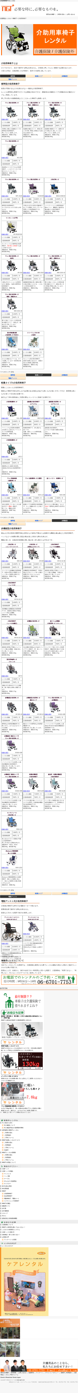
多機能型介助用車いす (12, 698)
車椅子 (15, 18)
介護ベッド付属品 (7, 1171)
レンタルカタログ (7, 1246)
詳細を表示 (4, 119)
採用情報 (13, 1372)
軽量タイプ (38, 76)
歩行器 (4, 1208)
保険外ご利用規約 (66, 1372)
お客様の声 (5, 1237)
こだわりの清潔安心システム (11, 1229)
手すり (4, 1216)
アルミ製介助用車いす (12, 103)
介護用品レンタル (5, 18)
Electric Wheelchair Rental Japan (10, 1377)
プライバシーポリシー (52, 1372)
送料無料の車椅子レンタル (10, 1130)
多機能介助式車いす (33, 621)
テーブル (7, 1178)
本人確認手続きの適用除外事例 (13, 1128)
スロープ (5, 1213)
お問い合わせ (71, 14)
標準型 (13, 76)
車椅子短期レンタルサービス (10, 1046)
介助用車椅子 (8, 1193)
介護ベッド (5, 1169)
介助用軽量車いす (11, 402)
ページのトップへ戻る (7, 372)
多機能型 (65, 76)
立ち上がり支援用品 (10, 1181)
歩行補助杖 (5, 1211)
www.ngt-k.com (21, 1380)
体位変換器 (5, 1188)
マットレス (7, 1174)
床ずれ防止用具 (7, 1186)
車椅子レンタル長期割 (9, 1152)
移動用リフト (6, 1206)
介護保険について (7, 1224)
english (6, 1150)
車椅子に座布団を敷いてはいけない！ (13, 1227)
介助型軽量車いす (11, 440)
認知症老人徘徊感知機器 (9, 1218)
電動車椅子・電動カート (11, 1198)
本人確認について (9, 1125)
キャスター (7, 1183)
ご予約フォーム (9, 1137)
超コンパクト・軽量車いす (55, 478)
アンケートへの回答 (10, 1239)
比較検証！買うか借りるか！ (11, 1234)
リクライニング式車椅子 (11, 1201)
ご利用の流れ (60, 14)
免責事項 (31, 1372)
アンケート (39, 1372)
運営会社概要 (50, 14)
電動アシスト (12, 79)
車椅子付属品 (6, 1203)
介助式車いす (55, 179)
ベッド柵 (7, 1176)
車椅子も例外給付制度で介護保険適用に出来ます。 (17, 1020)
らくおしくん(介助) (12, 218)
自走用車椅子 (8, 1196)
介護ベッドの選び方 (8, 1232)
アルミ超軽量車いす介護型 (33, 478)
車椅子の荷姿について (9, 1162)
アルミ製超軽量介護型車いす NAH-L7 (12, 1106)
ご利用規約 (7, 1135)
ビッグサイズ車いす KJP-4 (9, 1076)
